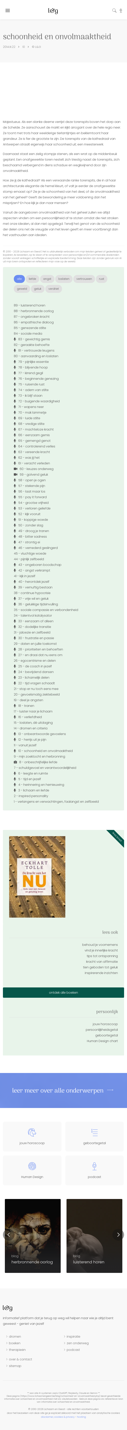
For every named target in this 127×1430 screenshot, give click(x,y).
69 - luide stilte (27, 418)
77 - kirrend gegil (28, 373)
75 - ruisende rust (29, 384)
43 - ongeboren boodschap (37, 565)
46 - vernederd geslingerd (36, 548)
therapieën (17, 1350)
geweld (22, 289)
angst (47, 279)
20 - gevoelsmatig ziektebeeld (37, 694)
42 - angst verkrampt (32, 570)
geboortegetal (106, 1035)
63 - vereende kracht (32, 452)
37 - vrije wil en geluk (31, 598)
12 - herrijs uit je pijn (30, 739)
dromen (15, 1337)
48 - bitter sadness (30, 536)
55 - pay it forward (30, 497)
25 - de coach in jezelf (33, 666)
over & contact (20, 1359)
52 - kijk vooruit (27, 514)
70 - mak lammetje (30, 412)
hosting (81, 1417)
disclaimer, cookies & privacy (58, 1417)
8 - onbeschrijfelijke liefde (35, 762)
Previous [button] (9, 1235)
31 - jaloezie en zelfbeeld (32, 632)
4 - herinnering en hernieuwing (39, 784)
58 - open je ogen (30, 480)
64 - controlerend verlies (34, 446)
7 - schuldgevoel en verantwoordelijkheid (45, 768)
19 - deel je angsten (28, 700)
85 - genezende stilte (30, 328)
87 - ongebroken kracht (32, 316)
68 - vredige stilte (29, 424)
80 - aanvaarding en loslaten (36, 356)
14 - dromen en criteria (30, 728)
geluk (37, 289)
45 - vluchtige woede (30, 553)
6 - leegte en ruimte (31, 773)
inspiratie (73, 1337)
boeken (14, 1343)
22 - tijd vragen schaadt (34, 683)
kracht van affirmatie (102, 961)
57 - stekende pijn (29, 486)
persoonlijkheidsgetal (102, 1029)
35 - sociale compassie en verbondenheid (46, 610)
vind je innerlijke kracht (101, 950)
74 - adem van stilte (31, 390)
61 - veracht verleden (32, 463)
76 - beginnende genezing (36, 378)
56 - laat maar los (29, 491)
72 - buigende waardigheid (37, 401)
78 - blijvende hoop (31, 367)
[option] (94, 1236)
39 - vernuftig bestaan (33, 587)
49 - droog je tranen (31, 531)
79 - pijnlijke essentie (31, 362)
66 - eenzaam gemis (32, 435)
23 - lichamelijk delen (31, 677)
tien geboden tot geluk (100, 967)
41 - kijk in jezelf (24, 576)
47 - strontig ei (27, 542)
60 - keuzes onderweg (33, 469)
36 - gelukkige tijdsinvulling (36, 604)
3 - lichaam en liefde (31, 790)
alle (19, 279)
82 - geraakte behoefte (32, 345)
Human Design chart (102, 1041)
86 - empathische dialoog (34, 322)
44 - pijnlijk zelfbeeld (29, 559)
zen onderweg (78, 1343)
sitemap (15, 1366)
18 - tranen (24, 706)
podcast (73, 1350)
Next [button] (118, 1235)
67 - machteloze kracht (34, 429)
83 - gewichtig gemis (32, 339)
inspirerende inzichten (101, 973)
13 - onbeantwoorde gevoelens (40, 734)
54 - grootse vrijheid (31, 503)
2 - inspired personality (31, 796)
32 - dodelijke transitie (32, 627)
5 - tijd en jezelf (27, 779)
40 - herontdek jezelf (31, 581)
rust (101, 279)
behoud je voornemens (100, 945)
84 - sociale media (28, 333)
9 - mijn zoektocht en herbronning (39, 756)
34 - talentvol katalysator (33, 615)
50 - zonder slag (28, 525)
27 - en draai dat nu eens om (38, 655)
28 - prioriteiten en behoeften (38, 649)
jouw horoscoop (105, 1024)
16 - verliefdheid (28, 717)
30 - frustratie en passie (34, 638)
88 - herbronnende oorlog (34, 311)
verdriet (53, 289)
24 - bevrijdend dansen (34, 672)
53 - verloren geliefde (32, 508)
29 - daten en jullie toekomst (35, 643)
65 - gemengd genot (32, 440)
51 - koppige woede (31, 519)
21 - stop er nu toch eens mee (36, 689)
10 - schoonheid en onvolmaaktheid (43, 751)
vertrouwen (84, 279)
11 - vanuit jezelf (25, 745)
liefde (32, 279)
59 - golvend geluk (31, 474)
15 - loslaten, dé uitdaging (33, 722)
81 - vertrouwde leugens (34, 350)
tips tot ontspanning (102, 956)
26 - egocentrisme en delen (35, 660)
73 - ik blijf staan (28, 395)
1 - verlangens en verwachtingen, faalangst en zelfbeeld (56, 801)
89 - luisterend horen (29, 305)
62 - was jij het (27, 457)
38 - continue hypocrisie (32, 593)
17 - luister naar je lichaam (33, 711)
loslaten (63, 279)
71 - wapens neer (29, 407)
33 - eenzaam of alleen (33, 621)
